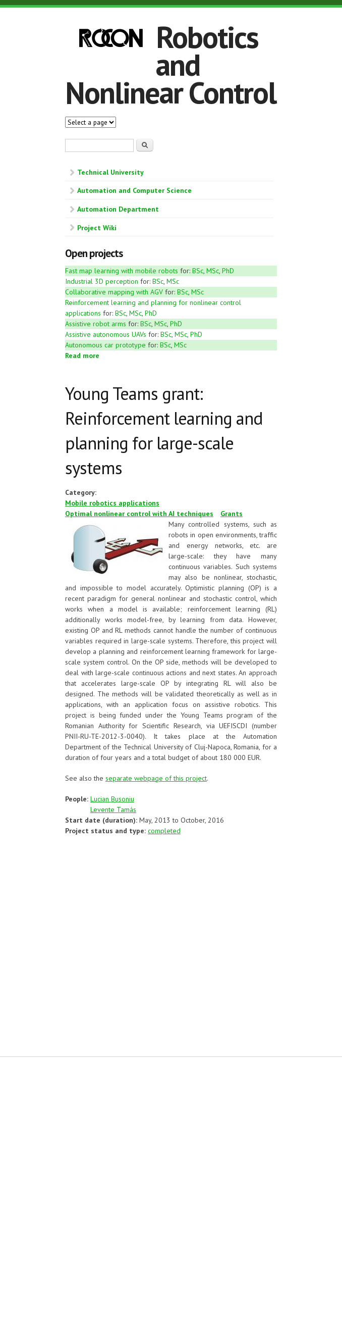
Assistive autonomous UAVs (105, 334)
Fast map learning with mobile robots (121, 270)
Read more (82, 355)
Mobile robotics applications (112, 503)
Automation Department (118, 209)
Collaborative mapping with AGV (114, 291)
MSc (212, 270)
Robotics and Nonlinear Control (170, 64)
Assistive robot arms (95, 323)
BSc (197, 270)
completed (164, 830)
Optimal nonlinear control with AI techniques (139, 513)
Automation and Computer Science (134, 190)
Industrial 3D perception (101, 281)
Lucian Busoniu (112, 798)
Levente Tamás (113, 809)
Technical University (110, 172)
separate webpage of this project (156, 778)
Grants (231, 513)
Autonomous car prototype (106, 344)
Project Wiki (97, 227)
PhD (228, 270)
